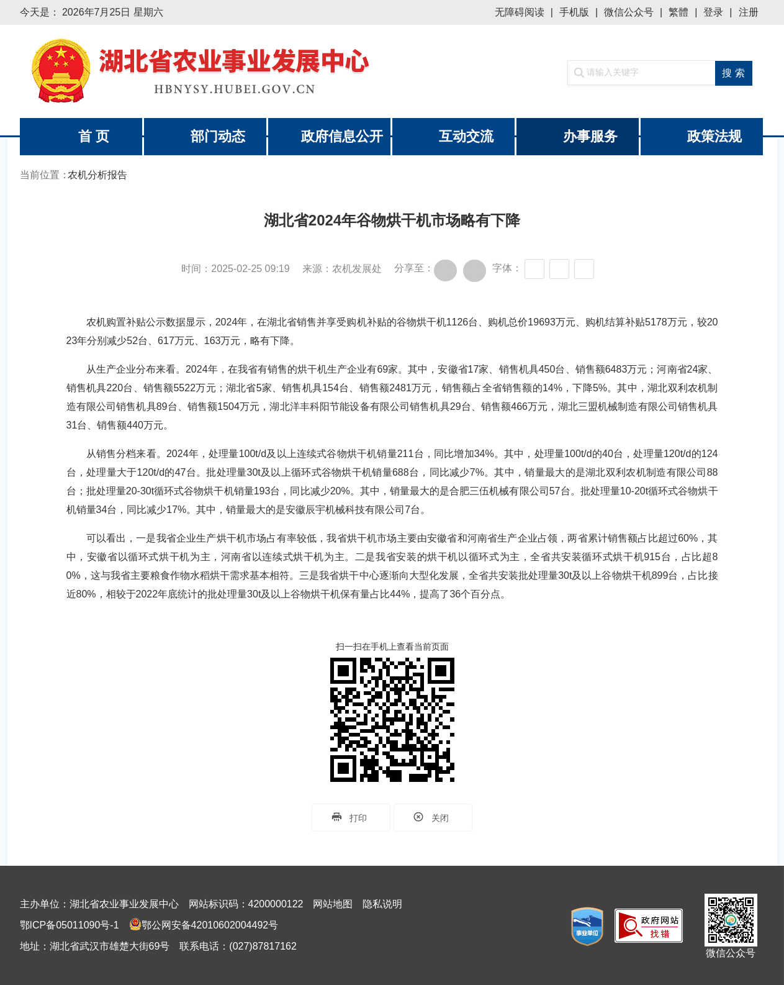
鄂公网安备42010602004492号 (210, 925)
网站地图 (333, 904)
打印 (351, 817)
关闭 (433, 817)
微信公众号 (629, 12)
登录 (713, 12)
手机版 (574, 12)
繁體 (678, 12)
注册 (749, 12)
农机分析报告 (97, 175)
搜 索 (733, 73)
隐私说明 (382, 904)
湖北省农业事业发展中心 (206, 71)
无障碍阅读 (519, 12)
